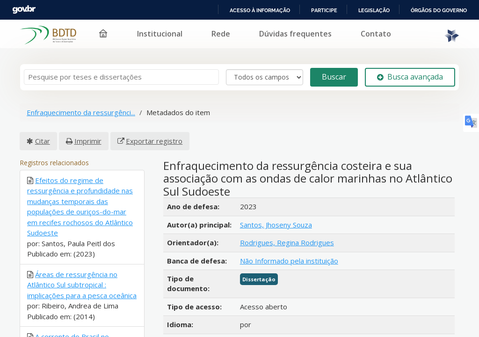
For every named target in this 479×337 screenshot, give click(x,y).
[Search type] (264, 77)
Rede (220, 34)
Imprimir (88, 141)
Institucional (159, 34)
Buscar (334, 77)
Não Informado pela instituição (289, 260)
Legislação (374, 10)
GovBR (24, 9)
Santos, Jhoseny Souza (276, 224)
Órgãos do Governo (439, 10)
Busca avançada (410, 77)
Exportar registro (154, 141)
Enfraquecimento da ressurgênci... (81, 112)
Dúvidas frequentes (295, 34)
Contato (376, 34)
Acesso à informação (260, 10)
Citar (42, 141)
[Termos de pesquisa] (121, 77)
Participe (324, 10)
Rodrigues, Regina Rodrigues (287, 242)
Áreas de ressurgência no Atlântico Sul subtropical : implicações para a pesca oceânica (82, 285)
